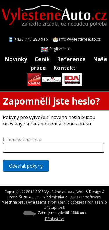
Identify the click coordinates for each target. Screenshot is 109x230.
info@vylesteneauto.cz (80, 39)
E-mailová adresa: (22, 139)
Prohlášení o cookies (66, 202)
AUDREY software (85, 196)
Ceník (42, 59)
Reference (71, 59)
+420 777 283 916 (31, 39)
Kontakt (64, 68)
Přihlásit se (54, 218)
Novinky (16, 59)
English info (56, 49)
